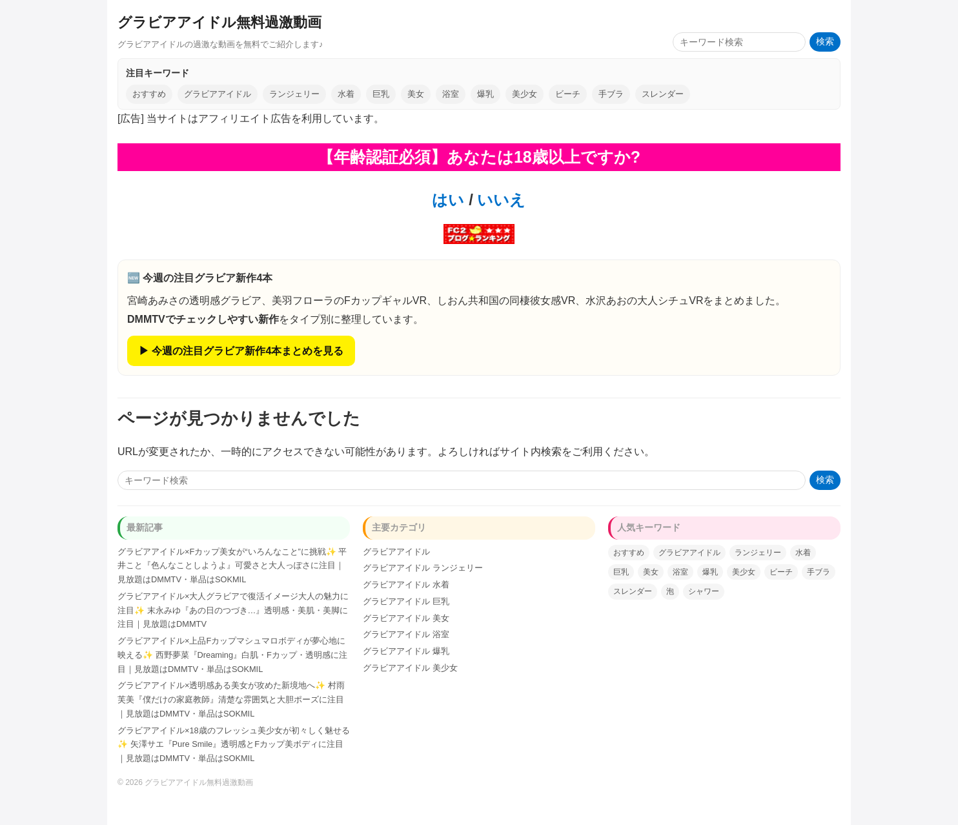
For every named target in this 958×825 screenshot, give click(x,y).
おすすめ (149, 94)
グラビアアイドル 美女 (406, 618)
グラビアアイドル (217, 94)
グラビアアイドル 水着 (406, 584)
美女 (415, 94)
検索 (825, 41)
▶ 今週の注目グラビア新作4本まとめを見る (241, 350)
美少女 (524, 94)
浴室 (450, 94)
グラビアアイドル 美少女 (410, 668)
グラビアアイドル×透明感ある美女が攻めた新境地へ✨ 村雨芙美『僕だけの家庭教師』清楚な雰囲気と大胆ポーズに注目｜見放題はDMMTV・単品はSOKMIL (231, 699)
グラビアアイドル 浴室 (406, 634)
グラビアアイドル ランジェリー (423, 568)
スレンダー (663, 94)
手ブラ (611, 94)
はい (448, 200)
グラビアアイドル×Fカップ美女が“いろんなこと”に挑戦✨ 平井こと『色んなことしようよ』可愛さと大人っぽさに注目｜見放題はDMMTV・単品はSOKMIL (232, 566)
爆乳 (485, 94)
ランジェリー (294, 94)
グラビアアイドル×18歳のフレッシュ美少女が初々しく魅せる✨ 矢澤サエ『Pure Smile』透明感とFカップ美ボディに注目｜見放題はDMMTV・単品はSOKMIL (233, 745)
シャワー (703, 591)
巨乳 (380, 94)
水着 (346, 94)
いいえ (499, 200)
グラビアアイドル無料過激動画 (219, 22)
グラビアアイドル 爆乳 (406, 651)
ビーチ (567, 94)
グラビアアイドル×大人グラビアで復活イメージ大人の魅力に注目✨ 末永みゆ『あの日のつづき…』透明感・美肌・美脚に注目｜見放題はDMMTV (233, 610)
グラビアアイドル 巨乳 (406, 601)
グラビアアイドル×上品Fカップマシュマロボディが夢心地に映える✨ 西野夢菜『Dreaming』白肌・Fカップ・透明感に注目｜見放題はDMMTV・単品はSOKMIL (232, 655)
